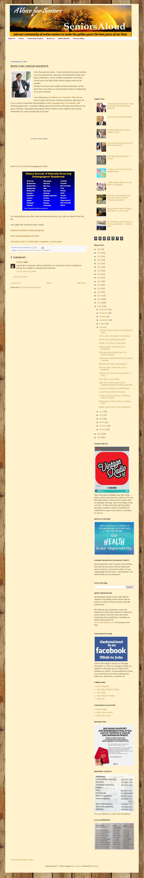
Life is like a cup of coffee (109, 379)
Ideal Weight (102, 709)
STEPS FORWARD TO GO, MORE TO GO (118, 131)
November (103, 313)
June (101, 412)
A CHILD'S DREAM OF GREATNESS (114, 388)
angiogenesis (22, 250)
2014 (99, 292)
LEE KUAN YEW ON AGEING (119, 117)
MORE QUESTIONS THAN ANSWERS (115, 407)
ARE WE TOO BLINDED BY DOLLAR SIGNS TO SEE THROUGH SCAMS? (118, 198)
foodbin (19, 262)
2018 (99, 278)
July (101, 327)
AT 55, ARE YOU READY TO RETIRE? (115, 336)
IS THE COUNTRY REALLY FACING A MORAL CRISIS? (114, 397)
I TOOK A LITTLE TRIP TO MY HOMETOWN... (119, 170)
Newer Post (16, 283)
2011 (99, 303)
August (102, 324)
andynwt (77, 866)
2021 (99, 267)
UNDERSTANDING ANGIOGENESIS (27, 230)
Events (21, 38)
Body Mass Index (104, 716)
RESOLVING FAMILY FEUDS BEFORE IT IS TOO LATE (119, 210)
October (102, 316)
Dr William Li (46, 250)
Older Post (81, 283)
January (102, 429)
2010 (99, 306)
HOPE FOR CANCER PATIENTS (112, 340)
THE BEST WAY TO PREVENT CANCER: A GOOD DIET (36, 242)
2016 (99, 285)
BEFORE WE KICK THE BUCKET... (113, 364)
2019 (99, 274)
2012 (99, 299)
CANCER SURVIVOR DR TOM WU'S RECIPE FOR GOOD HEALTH (120, 106)
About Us (11, 38)
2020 (99, 271)
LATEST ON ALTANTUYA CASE (112, 392)
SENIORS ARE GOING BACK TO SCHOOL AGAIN (112, 354)
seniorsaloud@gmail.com (104, 622)
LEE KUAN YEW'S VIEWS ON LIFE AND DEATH (119, 144)
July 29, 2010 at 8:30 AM (26, 271)
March (102, 422)
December (103, 309)
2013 (99, 296)
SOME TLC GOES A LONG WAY (112, 343)
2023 (99, 260)
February (103, 426)
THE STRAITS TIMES (106, 696)
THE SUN (101, 699)
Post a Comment (20, 277)
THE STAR (101, 693)
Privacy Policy (78, 38)
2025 (99, 253)
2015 (99, 288)
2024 (99, 256)
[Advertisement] (58, 50)
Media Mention (64, 38)
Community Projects (35, 38)
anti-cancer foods (34, 250)
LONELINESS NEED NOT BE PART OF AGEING (119, 184)
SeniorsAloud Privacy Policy (21, 860)
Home (48, 283)
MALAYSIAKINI (103, 686)
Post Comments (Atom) (31, 287)
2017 (99, 281)
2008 (99, 437)
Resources (51, 38)
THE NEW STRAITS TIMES (108, 690)
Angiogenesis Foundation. (64, 103)
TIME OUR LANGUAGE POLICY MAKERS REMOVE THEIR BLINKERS (115, 384)
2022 (99, 263)
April (101, 419)
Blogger (95, 866)
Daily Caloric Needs (105, 712)
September (104, 320)
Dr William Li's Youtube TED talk (64, 97)
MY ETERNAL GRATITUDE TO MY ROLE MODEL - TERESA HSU (120, 224)
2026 (99, 249)
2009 (99, 434)
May (101, 415)
